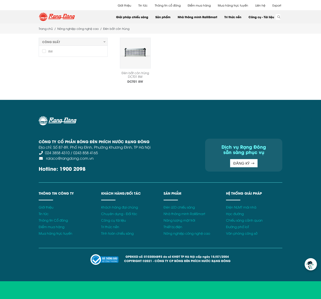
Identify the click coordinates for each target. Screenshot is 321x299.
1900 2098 (73, 168)
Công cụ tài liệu (113, 220)
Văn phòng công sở (241, 233)
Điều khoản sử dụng (109, 118)
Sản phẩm (163, 17)
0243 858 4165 (85, 152)
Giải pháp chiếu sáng (132, 17)
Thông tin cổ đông (168, 5)
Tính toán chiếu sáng (117, 233)
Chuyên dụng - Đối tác (119, 213)
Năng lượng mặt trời (179, 220)
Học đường (235, 213)
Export (276, 5)
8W (47, 51)
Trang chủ (46, 28)
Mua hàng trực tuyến (233, 5)
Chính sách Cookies (176, 118)
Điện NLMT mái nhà (241, 207)
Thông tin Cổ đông (53, 220)
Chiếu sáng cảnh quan (244, 220)
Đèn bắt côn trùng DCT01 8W (135, 74)
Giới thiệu (124, 5)
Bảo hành (202, 118)
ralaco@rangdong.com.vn (69, 158)
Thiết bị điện (173, 226)
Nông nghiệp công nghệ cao (78, 28)
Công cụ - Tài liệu (261, 17)
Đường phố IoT (237, 226)
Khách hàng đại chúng (119, 207)
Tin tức (143, 5)
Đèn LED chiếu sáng (179, 207)
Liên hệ (260, 5)
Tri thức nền (232, 17)
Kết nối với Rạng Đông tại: (232, 118)
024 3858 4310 (57, 152)
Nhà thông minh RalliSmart (197, 17)
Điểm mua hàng (199, 5)
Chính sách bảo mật (143, 118)
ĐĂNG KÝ (243, 163)
